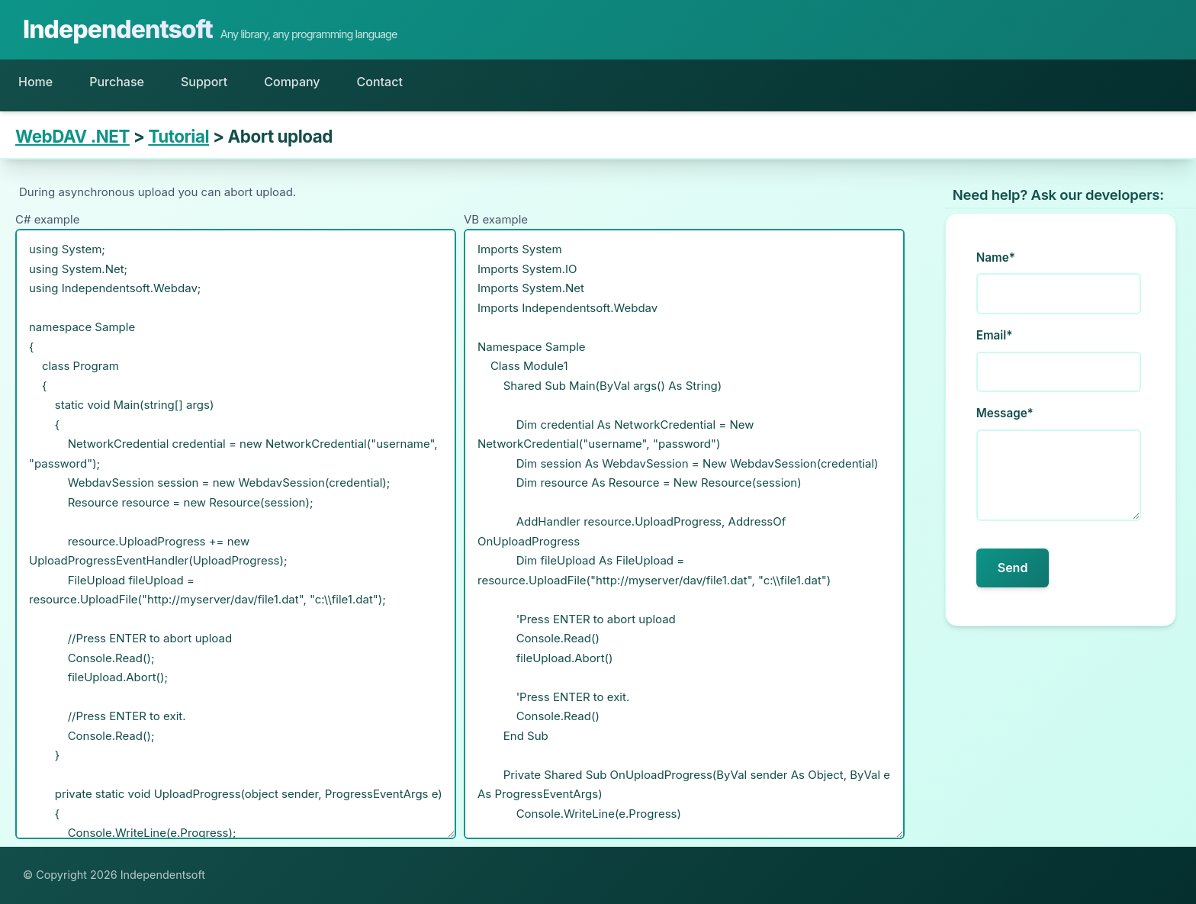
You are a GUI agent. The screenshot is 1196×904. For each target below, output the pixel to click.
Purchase (116, 81)
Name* (995, 257)
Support (204, 81)
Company (292, 81)
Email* (994, 335)
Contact (380, 81)
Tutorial (178, 136)
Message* (1005, 413)
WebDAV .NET (72, 136)
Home (35, 81)
